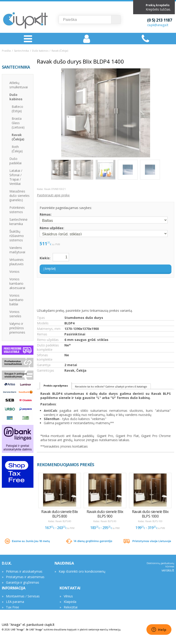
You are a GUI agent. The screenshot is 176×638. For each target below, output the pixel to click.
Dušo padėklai (15, 160)
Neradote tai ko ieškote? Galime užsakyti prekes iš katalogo (111, 386)
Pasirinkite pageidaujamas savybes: (66, 208)
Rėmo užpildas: (52, 228)
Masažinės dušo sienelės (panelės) (19, 195)
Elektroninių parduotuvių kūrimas (160, 565)
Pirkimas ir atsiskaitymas (24, 571)
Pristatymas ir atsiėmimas (25, 577)
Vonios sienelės (15, 313)
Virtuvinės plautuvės (16, 261)
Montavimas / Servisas (23, 596)
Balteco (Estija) (17, 108)
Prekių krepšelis (158, 5)
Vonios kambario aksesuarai (17, 283)
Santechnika (21, 50)
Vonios (14, 271)
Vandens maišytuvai (17, 249)
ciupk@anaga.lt (157, 25)
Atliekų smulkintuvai (18, 85)
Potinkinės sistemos (17, 209)
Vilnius (68, 596)
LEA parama (15, 601)
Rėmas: (46, 214)
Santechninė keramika (18, 221)
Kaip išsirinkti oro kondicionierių (82, 571)
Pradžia (6, 50)
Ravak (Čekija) (60, 50)
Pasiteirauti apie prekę (53, 195)
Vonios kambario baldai (16, 299)
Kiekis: (45, 258)
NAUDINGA (64, 563)
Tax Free (12, 607)
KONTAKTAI (70, 588)
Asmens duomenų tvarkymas (28, 612)
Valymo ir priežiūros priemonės (17, 327)
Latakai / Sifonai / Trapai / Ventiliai (15, 177)
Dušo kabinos (40, 50)
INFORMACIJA (13, 588)
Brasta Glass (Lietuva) (18, 122)
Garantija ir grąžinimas (22, 582)
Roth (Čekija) (17, 149)
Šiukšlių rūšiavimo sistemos (16, 235)
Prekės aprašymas (56, 385)
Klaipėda (70, 601)
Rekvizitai (70, 607)
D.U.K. (7, 563)
